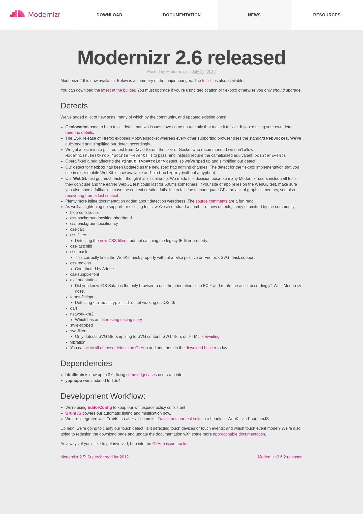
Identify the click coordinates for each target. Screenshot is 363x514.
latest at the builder (118, 91)
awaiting (212, 337)
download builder (201, 348)
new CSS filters (113, 241)
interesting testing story (121, 320)
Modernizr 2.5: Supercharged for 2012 (94, 457)
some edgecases (141, 375)
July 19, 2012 (204, 72)
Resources (327, 15)
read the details (79, 133)
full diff (208, 81)
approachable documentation (239, 434)
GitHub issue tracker (170, 444)
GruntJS (73, 414)
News (254, 15)
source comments (211, 202)
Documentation (182, 15)
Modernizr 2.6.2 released (280, 457)
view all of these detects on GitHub (117, 348)
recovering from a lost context (91, 196)
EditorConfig (99, 408)
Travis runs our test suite (180, 419)
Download (109, 15)
